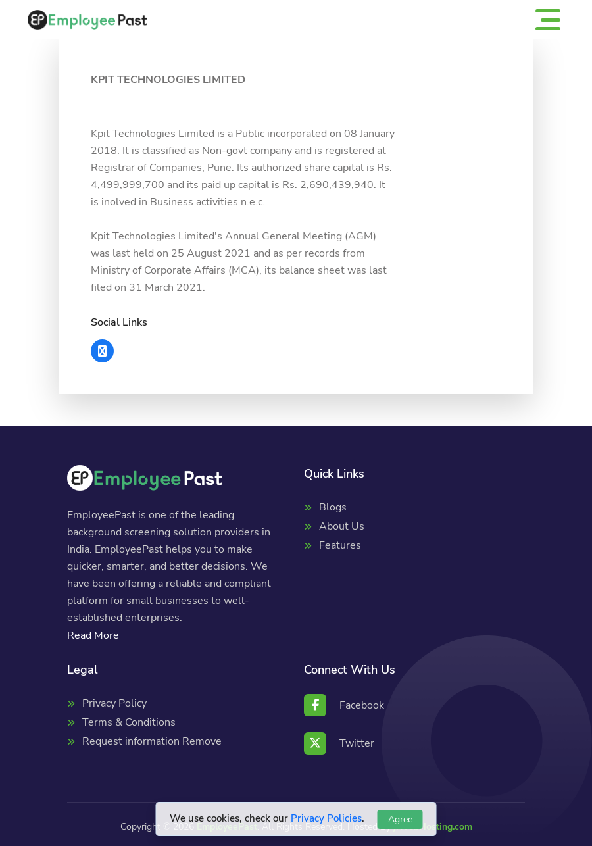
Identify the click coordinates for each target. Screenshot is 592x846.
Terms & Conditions (129, 722)
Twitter (339, 743)
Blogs (333, 507)
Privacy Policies (326, 818)
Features (340, 545)
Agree (400, 819)
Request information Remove (152, 741)
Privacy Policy (114, 703)
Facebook (344, 705)
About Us (341, 526)
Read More (93, 635)
